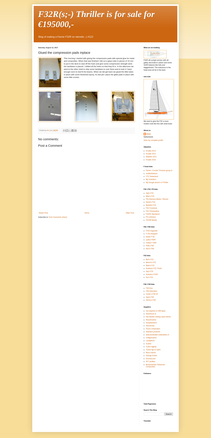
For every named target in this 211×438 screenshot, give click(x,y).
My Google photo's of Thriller (157, 182)
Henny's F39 (151, 300)
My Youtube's (151, 179)
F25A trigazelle (151, 231)
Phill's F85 (150, 246)
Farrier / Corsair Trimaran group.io (159, 170)
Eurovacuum (151, 359)
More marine (151, 353)
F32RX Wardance (153, 214)
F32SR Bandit (151, 220)
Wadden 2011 (151, 157)
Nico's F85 (150, 249)
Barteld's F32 (151, 205)
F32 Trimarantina (152, 211)
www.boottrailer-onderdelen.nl (157, 335)
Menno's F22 (151, 262)
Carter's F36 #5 (152, 294)
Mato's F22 (150, 265)
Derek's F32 (150, 202)
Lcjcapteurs (150, 341)
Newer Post (43, 213)
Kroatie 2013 (151, 151)
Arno (149, 134)
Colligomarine (151, 338)
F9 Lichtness (151, 217)
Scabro (148, 344)
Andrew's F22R (152, 274)
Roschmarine (151, 320)
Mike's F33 (150, 196)
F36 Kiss (149, 288)
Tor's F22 (149, 277)
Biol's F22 (149, 259)
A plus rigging (151, 347)
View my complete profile (153, 140)
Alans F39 (150, 297)
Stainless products (153, 332)
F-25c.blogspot (151, 234)
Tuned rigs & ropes (153, 350)
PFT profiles (150, 362)
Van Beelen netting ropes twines (158, 317)
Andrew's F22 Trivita (154, 268)
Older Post (130, 213)
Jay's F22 (149, 271)
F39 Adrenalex (151, 291)
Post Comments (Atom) (58, 217)
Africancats (150, 326)
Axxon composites (153, 329)
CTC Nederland (152, 176)
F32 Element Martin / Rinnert (157, 199)
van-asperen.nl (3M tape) (155, 311)
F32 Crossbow (151, 208)
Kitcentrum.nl (151, 314)
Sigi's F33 (149, 193)
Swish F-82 (150, 237)
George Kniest (151, 356)
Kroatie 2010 (151, 160)
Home (87, 213)
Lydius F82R (151, 240)
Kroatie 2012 (151, 154)
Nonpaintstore (151, 323)
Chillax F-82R (151, 243)
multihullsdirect (151, 174)
